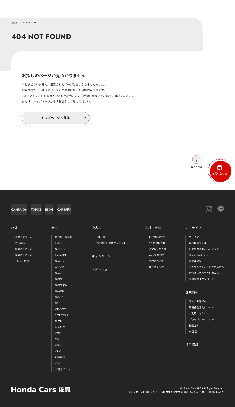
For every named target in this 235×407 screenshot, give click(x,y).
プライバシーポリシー (201, 319)
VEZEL (58, 333)
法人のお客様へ (197, 301)
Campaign (29, 208)
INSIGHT (60, 243)
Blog (107, 208)
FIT (56, 303)
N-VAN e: (60, 261)
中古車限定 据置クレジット (111, 243)
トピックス (100, 270)
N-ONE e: (60, 249)
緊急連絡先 (195, 261)
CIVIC (58, 363)
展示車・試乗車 (63, 237)
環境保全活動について (201, 307)
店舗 (14, 228)
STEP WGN (61, 315)
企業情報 (191, 292)
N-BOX (59, 279)
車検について (156, 261)
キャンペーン (101, 256)
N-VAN (58, 273)
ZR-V (57, 339)
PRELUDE (60, 357)
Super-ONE (61, 255)
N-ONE (59, 297)
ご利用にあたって (199, 313)
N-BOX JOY (61, 285)
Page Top (196, 158)
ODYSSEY (60, 309)
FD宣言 (193, 331)
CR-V (58, 351)
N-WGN (59, 291)
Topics (68, 208)
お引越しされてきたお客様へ (205, 273)
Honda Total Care (198, 255)
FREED (58, 321)
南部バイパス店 (23, 255)
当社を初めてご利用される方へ (206, 267)
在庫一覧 (100, 237)
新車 (54, 228)
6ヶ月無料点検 (157, 243)
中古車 (96, 228)
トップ (14, 22)
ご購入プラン (62, 369)
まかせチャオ (156, 267)
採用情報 (191, 345)
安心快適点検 (156, 255)
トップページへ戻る (63, 117)
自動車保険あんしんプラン (204, 249)
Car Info (146, 208)
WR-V (58, 345)
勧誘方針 (194, 325)
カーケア (194, 237)
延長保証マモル (197, 243)
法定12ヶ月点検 (157, 249)
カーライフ (193, 228)
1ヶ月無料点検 (157, 237)
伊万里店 (20, 243)
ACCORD (60, 267)
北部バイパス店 (23, 249)
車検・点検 (153, 228)
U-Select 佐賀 (22, 261)
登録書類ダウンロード (201, 279)
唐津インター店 (23, 237)
